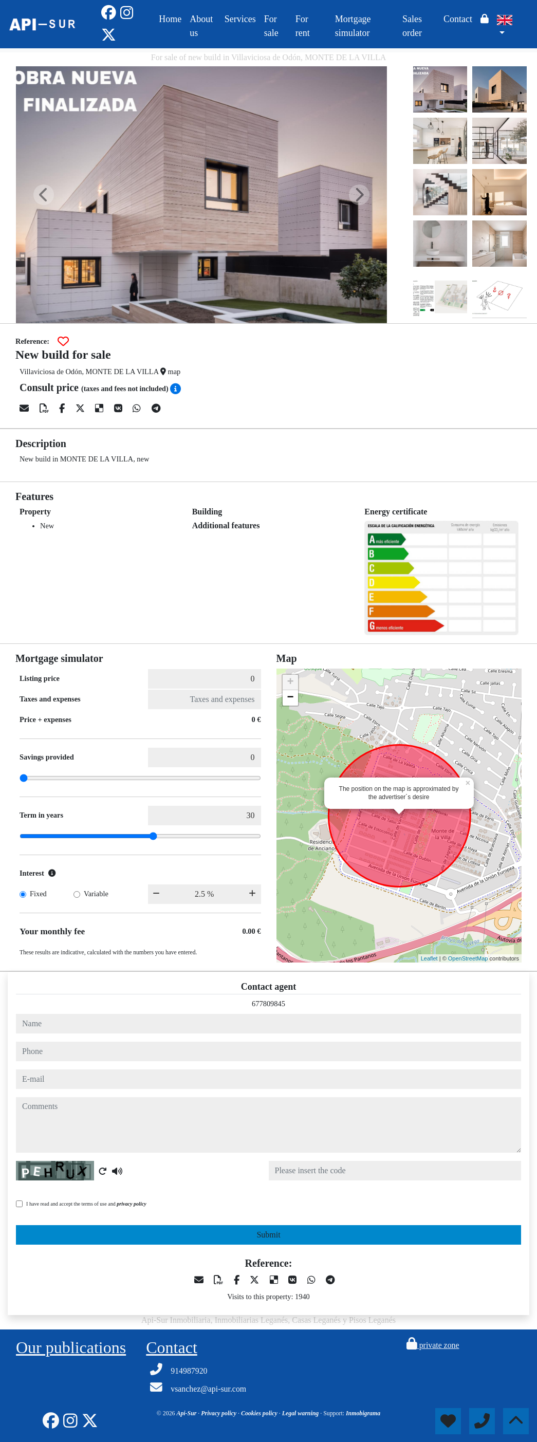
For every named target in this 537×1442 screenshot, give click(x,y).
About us (201, 26)
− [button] (290, 698)
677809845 (268, 1004)
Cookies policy (260, 1413)
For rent (302, 26)
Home (170, 19)
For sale (271, 26)
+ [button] (290, 682)
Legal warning (301, 1413)
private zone (432, 1345)
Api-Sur (187, 1413)
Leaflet (429, 958)
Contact (457, 19)
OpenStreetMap (468, 958)
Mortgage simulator (353, 26)
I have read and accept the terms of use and (86, 1204)
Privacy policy (219, 1413)
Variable (96, 894)
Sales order (412, 26)
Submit (268, 1234)
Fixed (38, 894)
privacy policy (131, 1204)
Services (240, 19)
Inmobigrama (363, 1413)
